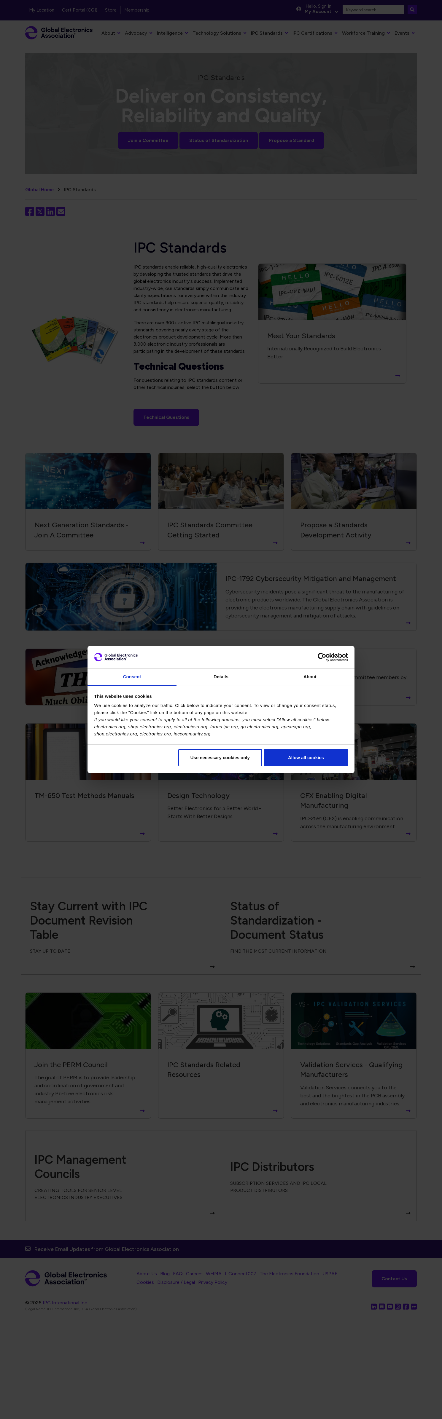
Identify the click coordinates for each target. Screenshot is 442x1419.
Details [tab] (221, 676)
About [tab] (310, 676)
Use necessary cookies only (220, 757)
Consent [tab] (132, 676)
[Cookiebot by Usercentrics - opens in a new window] (322, 657)
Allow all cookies (306, 757)
